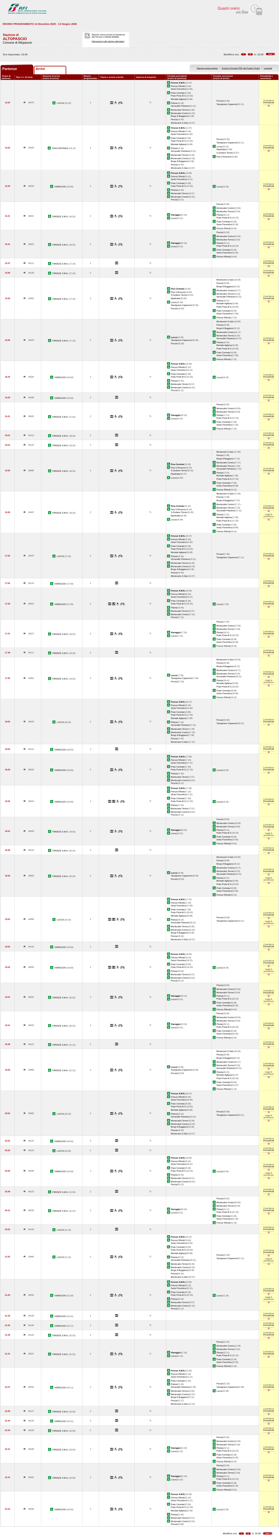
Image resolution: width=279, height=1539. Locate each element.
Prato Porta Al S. (178, 96)
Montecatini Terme (179, 110)
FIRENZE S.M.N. (60, 216)
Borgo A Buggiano (179, 116)
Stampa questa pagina (207, 68)
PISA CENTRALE (60, 148)
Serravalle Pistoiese (180, 106)
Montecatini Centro (179, 113)
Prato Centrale (177, 93)
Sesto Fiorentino (178, 89)
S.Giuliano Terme (224, 153)
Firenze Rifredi (177, 86)
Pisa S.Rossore (223, 157)
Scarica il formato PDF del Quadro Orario (241, 68)
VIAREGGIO (60, 186)
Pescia (174, 119)
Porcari (219, 101)
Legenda (268, 68)
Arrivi (40, 69)
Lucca (219, 146)
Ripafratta (220, 149)
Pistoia (174, 103)
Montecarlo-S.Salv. (179, 123)
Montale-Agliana (178, 99)
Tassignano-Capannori (226, 104)
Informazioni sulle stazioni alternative (108, 41)
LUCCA (60, 103)
